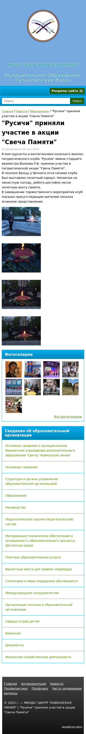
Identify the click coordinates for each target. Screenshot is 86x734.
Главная (7, 111)
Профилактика (16, 688)
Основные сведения (21, 467)
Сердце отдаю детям (22, 621)
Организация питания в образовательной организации (39, 607)
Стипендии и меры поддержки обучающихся (41, 581)
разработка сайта (72, 727)
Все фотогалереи (68, 416)
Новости (21, 111)
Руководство (15, 507)
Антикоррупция (33, 683)
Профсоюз (40, 688)
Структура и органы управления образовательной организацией (31, 481)
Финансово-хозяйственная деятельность (38, 657)
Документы (14, 645)
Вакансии (13, 633)
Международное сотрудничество (32, 593)
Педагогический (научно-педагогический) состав (39, 522)
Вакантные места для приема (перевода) (38, 569)
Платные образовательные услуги (33, 557)
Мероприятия (39, 111)
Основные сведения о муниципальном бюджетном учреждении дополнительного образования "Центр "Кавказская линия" (40, 450)
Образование (15, 495)
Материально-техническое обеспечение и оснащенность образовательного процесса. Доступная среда (40, 540)
